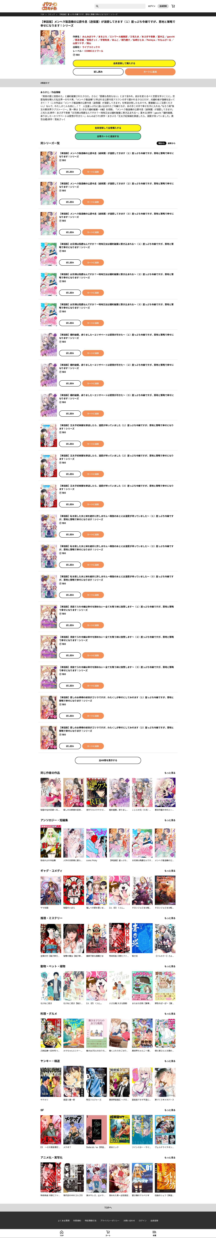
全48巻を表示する (108, 760)
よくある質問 (63, 1220)
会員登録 (163, 6)
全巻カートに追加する (108, 136)
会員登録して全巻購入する (108, 128)
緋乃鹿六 (125, 40)
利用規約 (77, 1220)
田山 (89, 43)
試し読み (98, 71)
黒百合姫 (79, 40)
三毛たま (134, 36)
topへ (108, 1207)
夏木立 (161, 36)
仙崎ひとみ (138, 40)
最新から (171, 143)
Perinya (151, 40)
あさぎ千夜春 (148, 36)
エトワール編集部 (118, 36)
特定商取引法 (90, 1220)
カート (108, 1235)
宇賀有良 (104, 40)
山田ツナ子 (78, 43)
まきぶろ (102, 36)
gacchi (171, 36)
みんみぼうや (88, 36)
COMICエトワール (93, 51)
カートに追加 (150, 71)
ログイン (151, 6)
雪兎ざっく (92, 40)
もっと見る (169, 772)
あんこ (115, 40)
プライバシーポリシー (110, 1220)
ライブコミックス (91, 47)
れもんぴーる (164, 40)
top (42, 14)
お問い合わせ (129, 1220)
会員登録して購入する (124, 63)
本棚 (154, 1235)
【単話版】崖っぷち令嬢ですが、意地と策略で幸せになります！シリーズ (88, 14)
